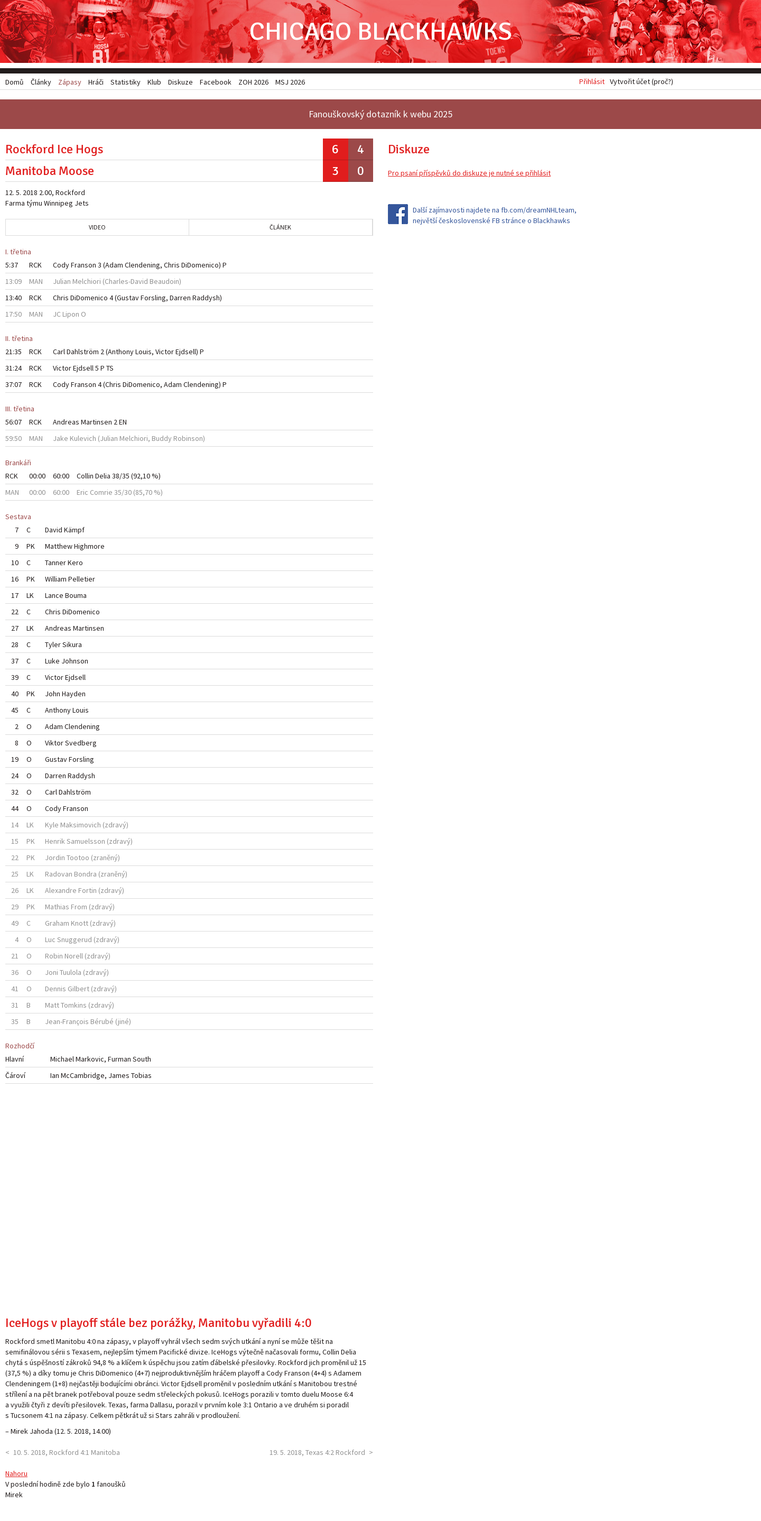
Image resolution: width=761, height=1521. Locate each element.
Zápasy (69, 82)
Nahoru (16, 1473)
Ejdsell (185, 352)
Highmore (89, 546)
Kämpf (74, 530)
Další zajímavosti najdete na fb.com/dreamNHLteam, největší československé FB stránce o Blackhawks (495, 216)
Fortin (87, 891)
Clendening (142, 265)
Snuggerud (74, 940)
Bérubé (102, 1022)
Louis (143, 352)
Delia (102, 476)
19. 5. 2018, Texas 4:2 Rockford (317, 1452)
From (79, 907)
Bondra (85, 874)
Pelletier (81, 579)
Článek (280, 228)
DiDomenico (200, 265)
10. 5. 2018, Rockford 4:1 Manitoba (66, 1452)
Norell (73, 956)
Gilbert (78, 989)
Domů (14, 82)
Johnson (74, 661)
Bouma (76, 596)
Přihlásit (592, 82)
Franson (83, 265)
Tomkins (74, 1005)
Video (97, 228)
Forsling (153, 298)
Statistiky (125, 82)
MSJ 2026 (290, 82)
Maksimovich (80, 825)
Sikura (72, 645)
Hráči (96, 82)
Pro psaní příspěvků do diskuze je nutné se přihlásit (469, 173)
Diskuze (180, 82)
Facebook (215, 82)
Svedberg (81, 743)
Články (41, 82)
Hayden (74, 694)
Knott (79, 923)
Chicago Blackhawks (380, 31)
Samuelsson (86, 841)
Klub (154, 82)
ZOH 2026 (253, 82)
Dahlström (83, 352)
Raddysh (206, 298)
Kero (75, 563)
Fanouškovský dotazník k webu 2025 (380, 114)
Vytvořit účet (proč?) (641, 82)
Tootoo (78, 858)
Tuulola (70, 973)
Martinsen (96, 422)
